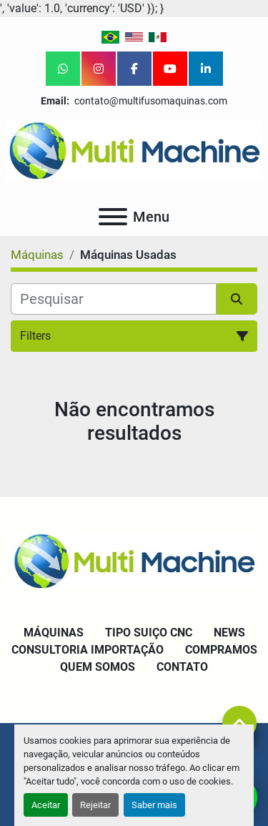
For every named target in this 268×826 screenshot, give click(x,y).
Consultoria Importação (87, 650)
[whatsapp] (63, 68)
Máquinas (54, 632)
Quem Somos (97, 667)
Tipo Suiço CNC (148, 632)
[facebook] (134, 68)
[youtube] (170, 68)
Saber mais (154, 805)
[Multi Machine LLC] (134, 559)
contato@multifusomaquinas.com (149, 101)
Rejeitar (95, 805)
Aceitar (45, 805)
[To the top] (239, 723)
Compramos (221, 650)
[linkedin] (206, 68)
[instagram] (98, 68)
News (229, 632)
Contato (182, 667)
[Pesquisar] (114, 299)
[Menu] (113, 216)
